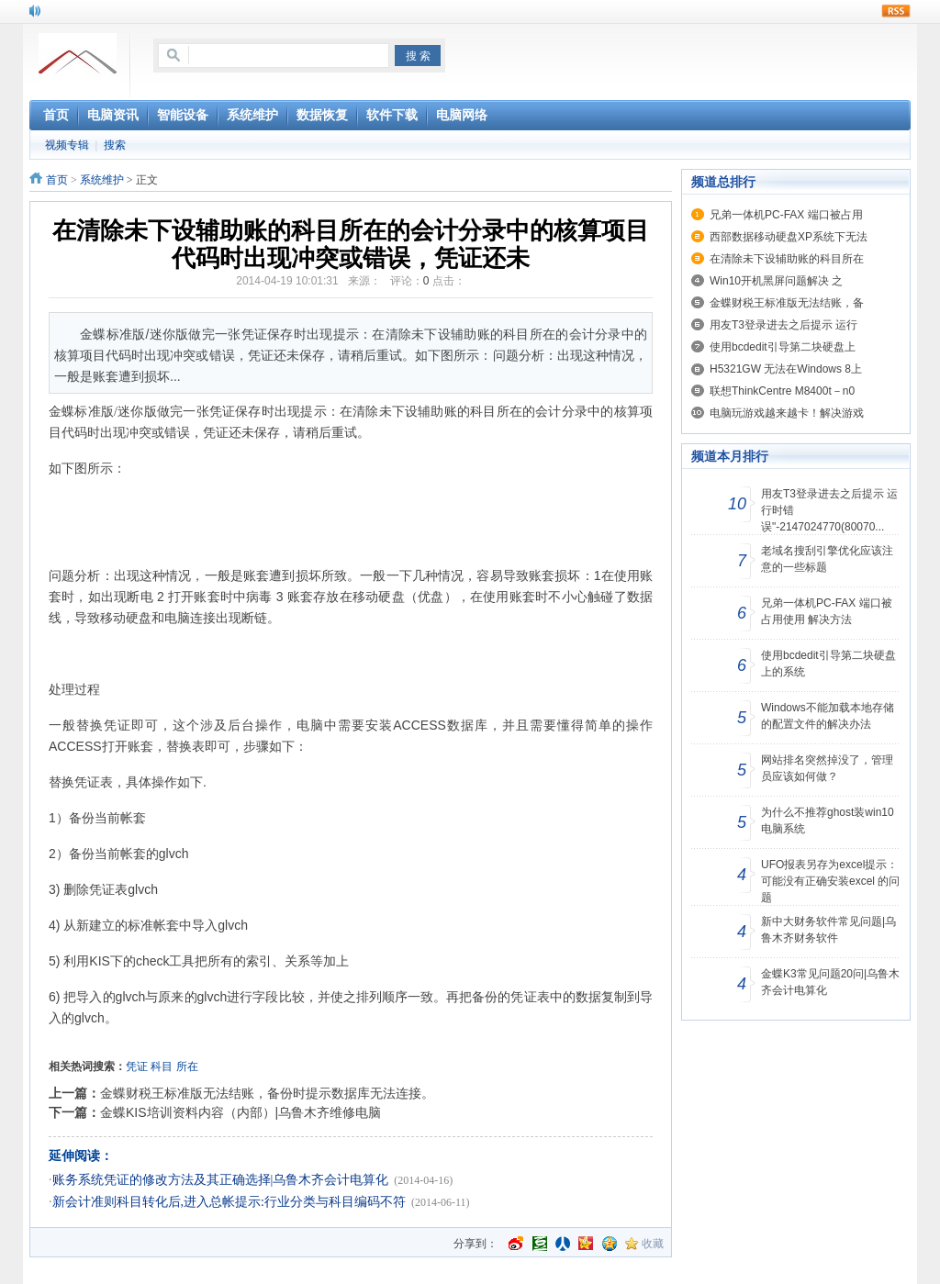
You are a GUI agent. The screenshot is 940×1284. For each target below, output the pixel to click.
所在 (187, 1066)
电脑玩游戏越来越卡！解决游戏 (787, 413)
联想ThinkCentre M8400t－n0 (782, 391)
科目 (162, 1066)
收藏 (653, 1243)
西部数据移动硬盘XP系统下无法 (788, 236)
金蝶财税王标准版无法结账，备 (787, 302)
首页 (57, 179)
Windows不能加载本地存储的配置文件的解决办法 (827, 716)
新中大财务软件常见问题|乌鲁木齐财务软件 (828, 929)
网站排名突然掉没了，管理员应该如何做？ (827, 768)
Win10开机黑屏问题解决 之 (776, 280)
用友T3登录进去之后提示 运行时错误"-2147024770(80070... (829, 510)
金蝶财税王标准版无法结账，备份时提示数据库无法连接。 (267, 1093)
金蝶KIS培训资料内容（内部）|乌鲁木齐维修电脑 (240, 1112)
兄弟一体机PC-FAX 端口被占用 (786, 214)
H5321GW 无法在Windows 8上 (786, 369)
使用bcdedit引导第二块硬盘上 (783, 347)
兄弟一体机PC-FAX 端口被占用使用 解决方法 (826, 611)
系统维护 (102, 179)
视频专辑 (67, 145)
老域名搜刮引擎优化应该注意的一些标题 (827, 559)
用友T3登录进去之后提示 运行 (783, 324)
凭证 (137, 1066)
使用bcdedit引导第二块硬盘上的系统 (828, 663)
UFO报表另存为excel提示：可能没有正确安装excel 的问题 (830, 881)
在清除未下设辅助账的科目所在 (787, 258)
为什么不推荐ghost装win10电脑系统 (827, 820)
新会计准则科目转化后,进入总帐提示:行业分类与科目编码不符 (229, 1202)
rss (896, 11)
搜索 (115, 145)
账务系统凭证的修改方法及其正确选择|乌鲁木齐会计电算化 (220, 1180)
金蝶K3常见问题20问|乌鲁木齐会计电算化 (830, 982)
